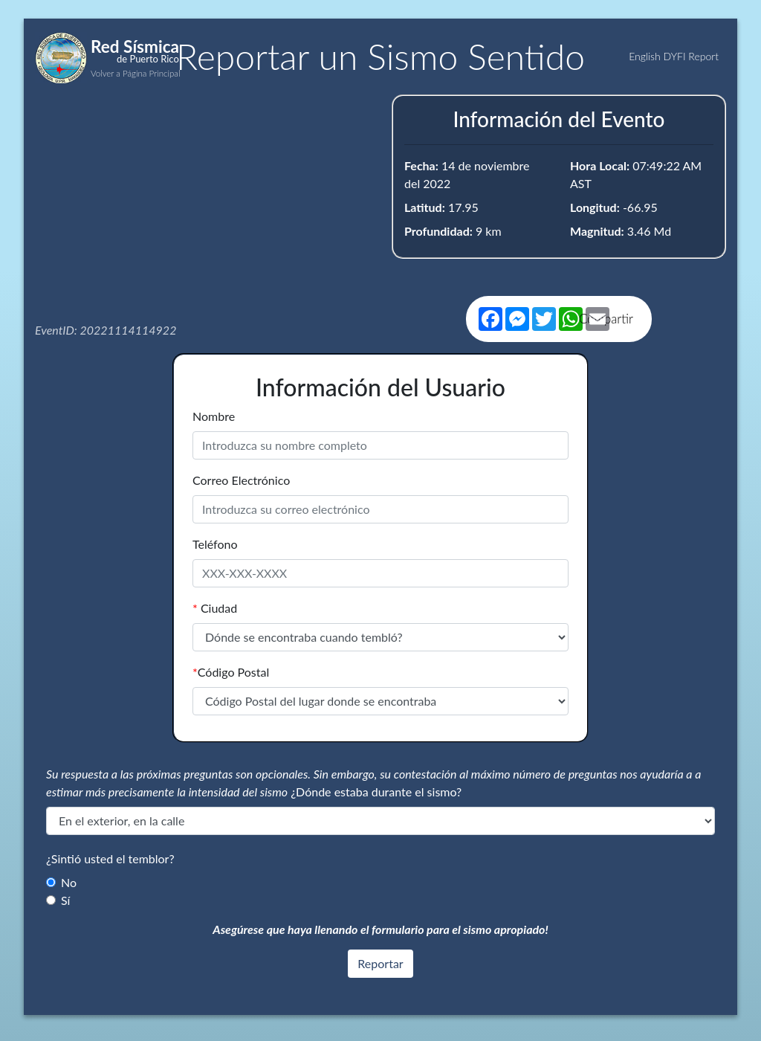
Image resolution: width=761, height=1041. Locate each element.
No (69, 882)
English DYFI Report (674, 56)
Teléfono (215, 544)
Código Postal (230, 672)
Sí (65, 900)
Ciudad (214, 608)
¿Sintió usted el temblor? (110, 858)
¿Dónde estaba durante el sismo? (376, 791)
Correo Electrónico (241, 480)
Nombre (213, 416)
